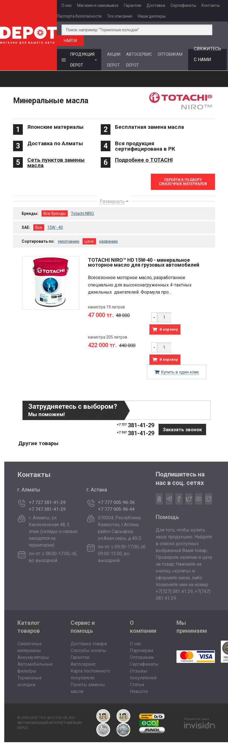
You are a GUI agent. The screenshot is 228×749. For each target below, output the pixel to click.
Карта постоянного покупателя (90, 674)
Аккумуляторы (33, 657)
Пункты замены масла (88, 688)
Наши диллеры (152, 16)
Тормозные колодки (29, 681)
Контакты (211, 5)
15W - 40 (55, 227)
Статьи (137, 684)
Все (38, 227)
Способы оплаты (88, 650)
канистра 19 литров (106, 307)
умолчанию (68, 241)
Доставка (156, 5)
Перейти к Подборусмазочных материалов (183, 182)
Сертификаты (183, 5)
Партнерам (141, 650)
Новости (139, 691)
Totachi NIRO (82, 213)
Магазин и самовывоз (97, 5)
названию (108, 241)
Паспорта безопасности (79, 16)
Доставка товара (89, 643)
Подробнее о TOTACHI (144, 160)
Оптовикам (142, 657)
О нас (66, 5)
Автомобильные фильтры (35, 667)
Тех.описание (119, 16)
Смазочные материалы (29, 647)
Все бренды (55, 213)
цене (89, 241)
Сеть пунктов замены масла (56, 163)
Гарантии (132, 5)
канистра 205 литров (107, 337)
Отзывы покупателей (143, 674)
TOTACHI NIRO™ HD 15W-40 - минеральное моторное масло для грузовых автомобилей (143, 262)
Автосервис (83, 664)
